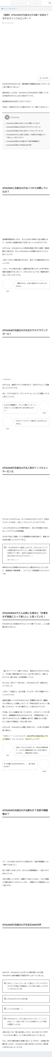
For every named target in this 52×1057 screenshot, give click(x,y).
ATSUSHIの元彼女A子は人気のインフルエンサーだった (25, 131)
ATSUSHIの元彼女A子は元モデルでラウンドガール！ (25, 127)
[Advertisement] (26, 166)
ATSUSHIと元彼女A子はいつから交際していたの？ (24, 123)
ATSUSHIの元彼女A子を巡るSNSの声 (19, 145)
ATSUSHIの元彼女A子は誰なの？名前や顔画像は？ (24, 141)
